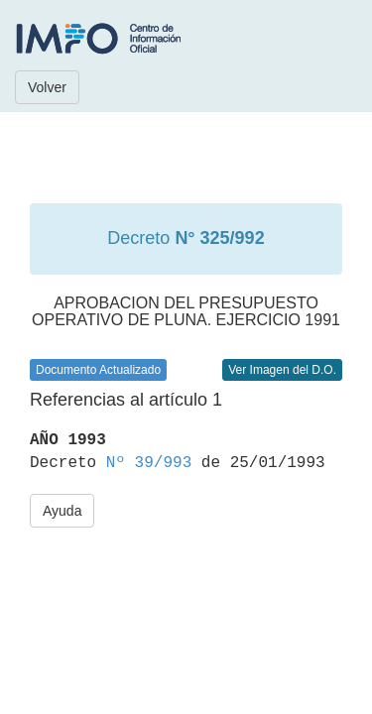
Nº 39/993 (148, 463)
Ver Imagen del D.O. (282, 370)
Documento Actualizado (98, 370)
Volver (47, 87)
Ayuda (62, 511)
